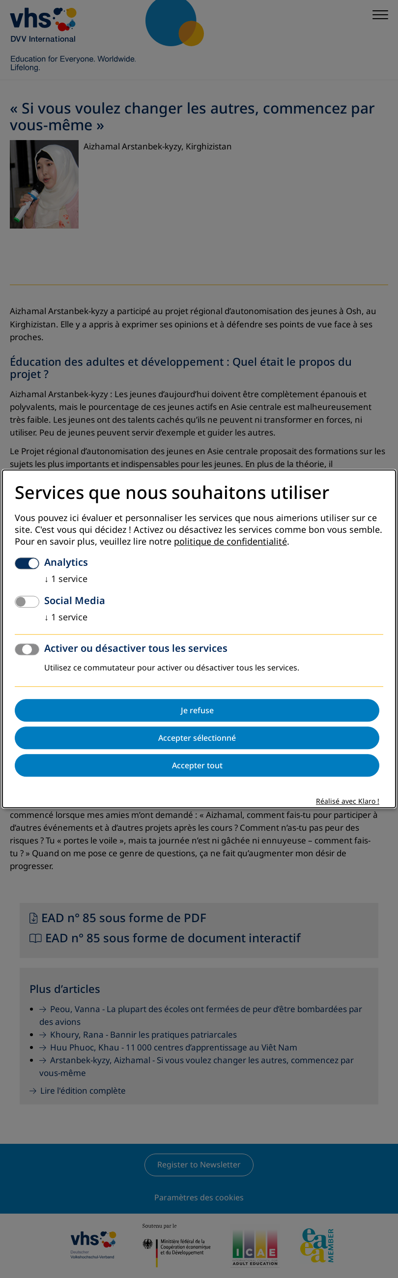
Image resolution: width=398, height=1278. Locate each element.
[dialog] (199, 639)
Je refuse (197, 710)
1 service (65, 579)
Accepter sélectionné (197, 738)
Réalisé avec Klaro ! (347, 802)
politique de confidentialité (230, 542)
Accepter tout (197, 765)
